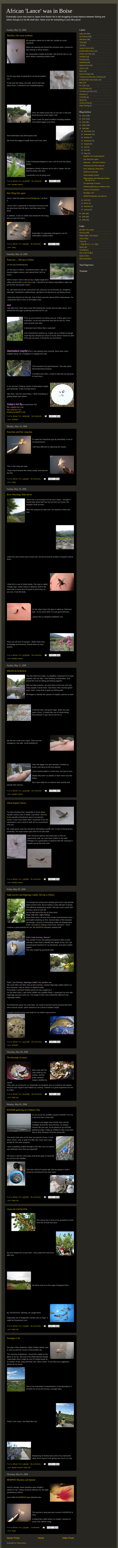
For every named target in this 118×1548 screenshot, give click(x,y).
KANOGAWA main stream (88, 80)
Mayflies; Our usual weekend (19, 35)
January (87, 209)
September (88, 141)
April (86, 200)
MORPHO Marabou (44, 927)
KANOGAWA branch (86, 51)
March (86, 203)
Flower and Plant (85, 54)
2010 (84, 122)
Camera (82, 94)
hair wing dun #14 (14, 410)
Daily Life (15, 1097)
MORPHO (22, 1497)
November (88, 134)
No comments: (37, 181)
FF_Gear (82, 85)
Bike (81, 83)
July (85, 147)
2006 (84, 217)
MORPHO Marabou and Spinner (21, 1480)
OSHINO (15, 419)
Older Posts (68, 1538)
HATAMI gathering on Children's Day (23, 1110)
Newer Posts (13, 1538)
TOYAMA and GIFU (86, 91)
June (86, 150)
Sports (81, 100)
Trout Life (82, 241)
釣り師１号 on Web (86, 230)
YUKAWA (82, 97)
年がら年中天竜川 (86, 253)
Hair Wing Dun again (16, 193)
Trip (80, 45)
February (87, 206)
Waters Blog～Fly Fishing (88, 236)
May (85, 153)
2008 (84, 128)
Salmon (82, 68)
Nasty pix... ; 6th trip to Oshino (20, 260)
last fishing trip (33, 198)
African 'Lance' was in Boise (39, 11)
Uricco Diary (83, 238)
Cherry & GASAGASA (17, 1209)
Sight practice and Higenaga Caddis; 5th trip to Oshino (30, 895)
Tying (14, 247)
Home (41, 1538)
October (87, 137)
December (88, 131)
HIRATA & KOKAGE (17, 671)
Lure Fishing (83, 88)
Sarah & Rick (84, 256)
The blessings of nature (17, 1057)
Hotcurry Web (84, 233)
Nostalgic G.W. (13, 1338)
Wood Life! (83, 247)
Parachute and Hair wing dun (19, 432)
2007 (84, 213)
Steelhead (83, 62)
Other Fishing (84, 106)
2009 (84, 125)
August (86, 144)
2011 (84, 119)
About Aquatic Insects (16, 803)
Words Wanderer (85, 259)
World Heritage (84, 74)
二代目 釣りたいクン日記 (88, 244)
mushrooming (84, 103)
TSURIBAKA (84, 250)
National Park (84, 65)
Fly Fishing (83, 36)
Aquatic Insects (17, 184)
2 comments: (35, 1527)
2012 (84, 116)
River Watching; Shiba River (19, 494)
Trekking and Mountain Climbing (91, 77)
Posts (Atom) (21, 1543)
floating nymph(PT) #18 (16, 412)
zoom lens (27, 282)
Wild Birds (83, 39)
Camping (82, 59)
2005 (84, 220)
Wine (81, 71)
